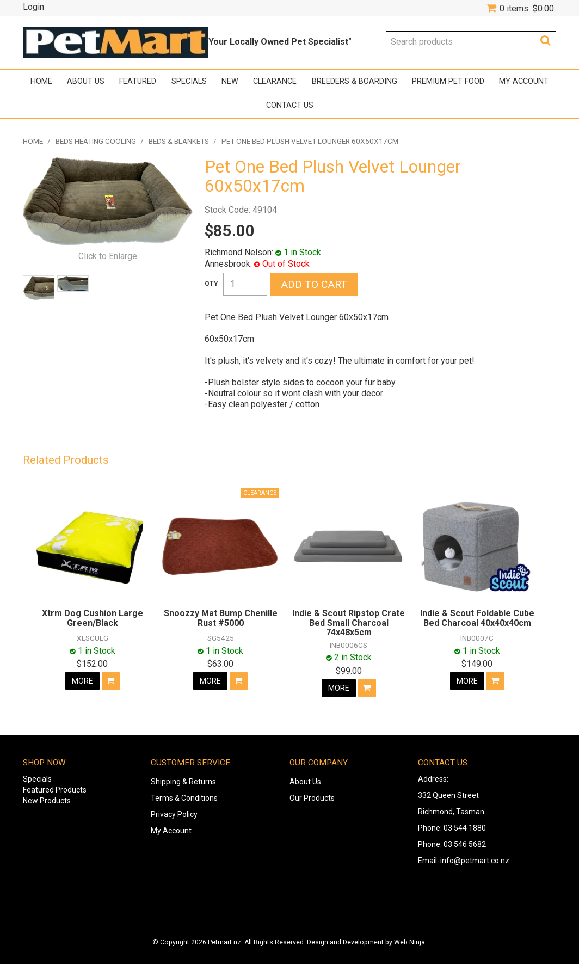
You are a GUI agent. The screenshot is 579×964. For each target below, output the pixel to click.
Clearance (275, 81)
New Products (47, 800)
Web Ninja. (410, 942)
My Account (524, 81)
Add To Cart (111, 681)
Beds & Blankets (179, 141)
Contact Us (289, 105)
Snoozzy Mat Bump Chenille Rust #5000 (221, 618)
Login (33, 7)
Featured (137, 81)
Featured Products (55, 789)
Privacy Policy (174, 814)
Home (41, 81)
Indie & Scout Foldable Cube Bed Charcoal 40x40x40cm (477, 618)
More (82, 681)
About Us (85, 81)
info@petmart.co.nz (474, 860)
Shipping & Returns (183, 781)
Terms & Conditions (184, 798)
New (229, 81)
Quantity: (211, 283)
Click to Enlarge (107, 256)
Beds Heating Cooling (96, 141)
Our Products (312, 798)
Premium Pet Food (448, 81)
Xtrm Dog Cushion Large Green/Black (92, 618)
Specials (189, 81)
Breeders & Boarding (354, 81)
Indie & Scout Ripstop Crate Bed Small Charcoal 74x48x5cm (348, 622)
